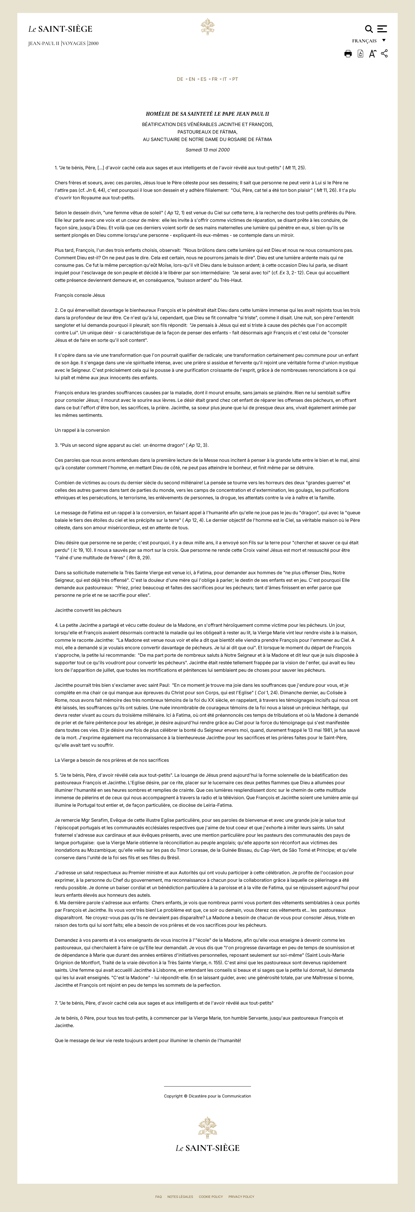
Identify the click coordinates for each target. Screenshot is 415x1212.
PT (235, 79)
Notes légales (180, 1197)
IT (225, 79)
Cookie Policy (211, 1197)
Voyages (74, 43)
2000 (93, 43)
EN (192, 79)
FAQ (158, 1197)
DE (180, 79)
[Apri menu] (381, 29)
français (365, 42)
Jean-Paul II (44, 43)
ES (203, 79)
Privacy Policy (241, 1197)
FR (214, 79)
